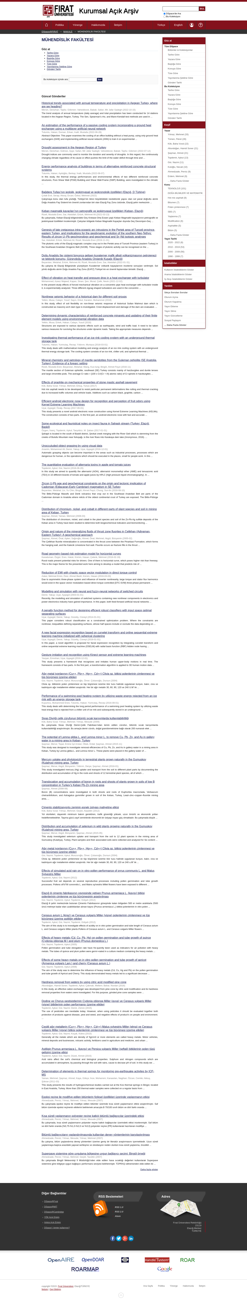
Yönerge (78, 24)
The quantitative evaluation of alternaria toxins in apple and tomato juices (86, 464)
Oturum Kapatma (173, 301)
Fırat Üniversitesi (65, 1286)
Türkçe (161, 24)
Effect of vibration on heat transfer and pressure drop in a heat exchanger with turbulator (95, 277)
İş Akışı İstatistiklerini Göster (178, 279)
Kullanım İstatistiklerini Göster (179, 269)
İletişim (118, 24)
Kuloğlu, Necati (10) (178, 167)
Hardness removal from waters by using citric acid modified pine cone (84, 982)
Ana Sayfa (148, 1286)
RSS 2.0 (119, 1211)
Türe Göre (52, 64)
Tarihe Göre (53, 52)
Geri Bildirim (55, 1289)
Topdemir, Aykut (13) (178, 157)
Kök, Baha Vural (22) (178, 143)
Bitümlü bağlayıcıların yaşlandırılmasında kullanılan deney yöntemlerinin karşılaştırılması (96, 1134)
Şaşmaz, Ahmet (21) (178, 153)
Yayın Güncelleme (173, 315)
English (178, 24)
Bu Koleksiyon (171, 16)
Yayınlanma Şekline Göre (59, 66)
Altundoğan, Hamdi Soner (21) (183, 148)
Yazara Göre (53, 55)
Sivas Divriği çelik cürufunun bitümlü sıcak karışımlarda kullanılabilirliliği (85, 718)
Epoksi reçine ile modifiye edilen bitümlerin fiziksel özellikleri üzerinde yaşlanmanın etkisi (96, 1097)
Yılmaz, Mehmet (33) (178, 134)
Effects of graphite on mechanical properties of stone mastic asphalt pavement (89, 382)
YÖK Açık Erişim (51, 1217)
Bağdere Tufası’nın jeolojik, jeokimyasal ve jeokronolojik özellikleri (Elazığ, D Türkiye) (93, 192)
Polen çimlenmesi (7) (178, 207)
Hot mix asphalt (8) (177, 197)
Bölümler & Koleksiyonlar (180, 50)
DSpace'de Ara (172, 13)
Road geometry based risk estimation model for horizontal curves (81, 553)
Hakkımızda (98, 24)
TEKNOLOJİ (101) (177, 188)
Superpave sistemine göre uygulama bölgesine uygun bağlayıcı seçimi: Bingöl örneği (93, 1153)
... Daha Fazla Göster (178, 181)
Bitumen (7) (173, 202)
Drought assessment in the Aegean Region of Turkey (74, 147)
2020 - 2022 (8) (175, 242)
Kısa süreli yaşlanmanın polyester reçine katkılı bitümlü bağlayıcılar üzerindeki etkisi (93, 1115)
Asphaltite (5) (174, 225)
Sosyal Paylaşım (172, 320)
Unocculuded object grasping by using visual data (72, 445)
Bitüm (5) (172, 230)
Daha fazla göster (149, 1169)
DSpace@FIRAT (50, 31)
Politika (60, 24)
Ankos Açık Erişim (52, 1222)
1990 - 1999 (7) (175, 256)
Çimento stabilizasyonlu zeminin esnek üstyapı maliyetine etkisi (80, 807)
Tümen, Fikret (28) (177, 139)
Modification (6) (175, 221)
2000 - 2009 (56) (176, 251)
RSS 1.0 (119, 1207)
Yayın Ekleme (171, 306)
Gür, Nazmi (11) (176, 162)
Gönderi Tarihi (54, 69)
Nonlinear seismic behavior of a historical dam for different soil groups (84, 296)
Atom (118, 1216)
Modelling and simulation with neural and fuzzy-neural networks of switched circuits (92, 591)
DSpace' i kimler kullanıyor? (57, 1228)
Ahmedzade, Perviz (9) (179, 171)
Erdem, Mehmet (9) (177, 176)
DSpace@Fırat (51, 1201)
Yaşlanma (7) (174, 216)
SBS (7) (172, 211)
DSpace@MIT (50, 1207)
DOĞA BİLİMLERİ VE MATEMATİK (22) (185, 194)
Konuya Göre (53, 61)
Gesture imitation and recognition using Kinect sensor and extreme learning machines (94, 654)
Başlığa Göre (53, 58)
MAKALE (68, 31)
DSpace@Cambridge (54, 1212)
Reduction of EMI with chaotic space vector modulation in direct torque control (89, 572)
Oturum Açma (171, 297)
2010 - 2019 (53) (176, 247)
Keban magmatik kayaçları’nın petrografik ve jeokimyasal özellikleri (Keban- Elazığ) (92, 211)
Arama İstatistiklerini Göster (178, 274)
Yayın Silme (170, 311)
